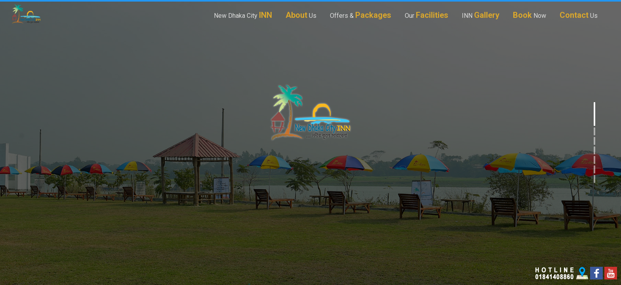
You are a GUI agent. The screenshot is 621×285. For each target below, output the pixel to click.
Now (529, 15)
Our (426, 15)
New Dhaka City (243, 15)
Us (301, 15)
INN (480, 15)
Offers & (360, 15)
